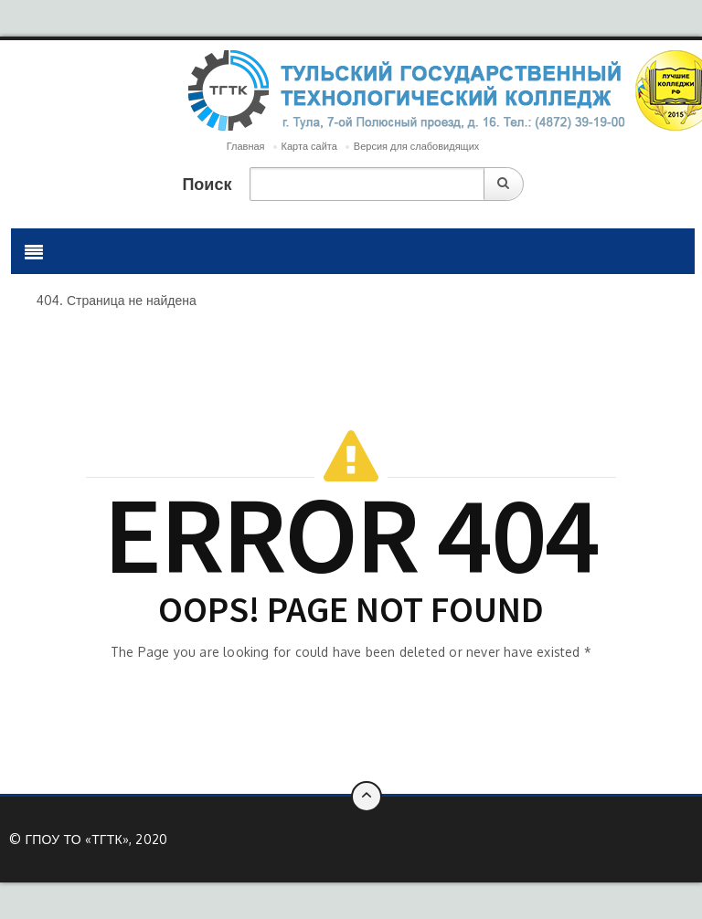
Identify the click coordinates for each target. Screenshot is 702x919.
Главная (246, 146)
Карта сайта (309, 146)
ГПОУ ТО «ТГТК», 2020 (96, 839)
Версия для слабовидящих (416, 146)
